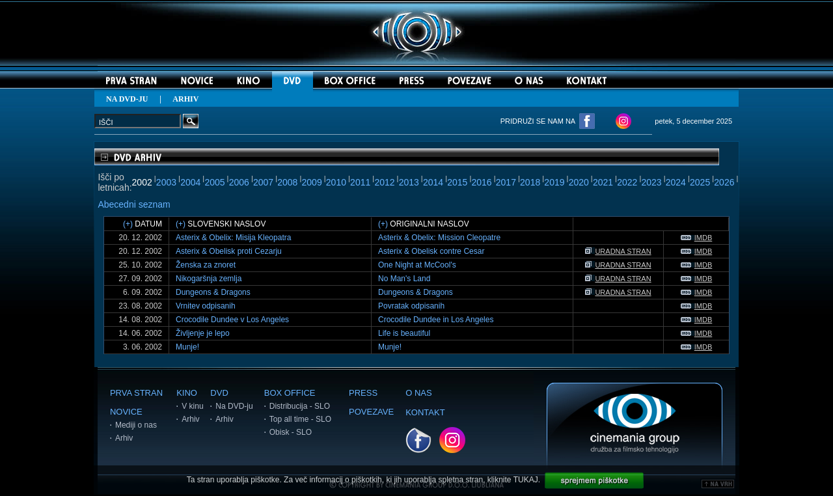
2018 (530, 182)
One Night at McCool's (417, 264)
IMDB (697, 237)
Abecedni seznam (134, 204)
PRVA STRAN (136, 393)
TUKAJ (525, 479)
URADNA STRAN (618, 251)
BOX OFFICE (290, 393)
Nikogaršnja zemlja (208, 278)
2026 (724, 182)
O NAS (418, 393)
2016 (482, 182)
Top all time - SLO (300, 419)
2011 (360, 182)
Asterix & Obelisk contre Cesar (431, 251)
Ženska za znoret (206, 264)
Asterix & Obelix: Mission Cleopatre (439, 237)
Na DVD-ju (234, 406)
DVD (219, 393)
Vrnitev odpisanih (206, 305)
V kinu (192, 406)
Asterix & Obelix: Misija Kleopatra (233, 237)
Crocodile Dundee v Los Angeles (232, 319)
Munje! (187, 346)
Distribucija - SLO (299, 406)
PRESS (363, 393)
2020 (579, 182)
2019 (554, 182)
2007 (263, 182)
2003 (166, 182)
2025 (700, 182)
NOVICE (126, 412)
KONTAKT (424, 412)
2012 (384, 182)
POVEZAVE (371, 412)
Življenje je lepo (203, 333)
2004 (190, 182)
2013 (409, 182)
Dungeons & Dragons (213, 292)
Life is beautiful (404, 333)
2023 (651, 182)
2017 (506, 182)
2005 (214, 182)
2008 (287, 182)
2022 (627, 182)
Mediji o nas (136, 425)
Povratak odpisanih (411, 305)
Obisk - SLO (290, 432)
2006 (239, 182)
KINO (186, 393)
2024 (676, 182)
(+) (128, 223)
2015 (457, 182)
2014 (433, 182)
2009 (312, 182)
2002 (142, 182)
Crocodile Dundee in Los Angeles (435, 319)
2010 (336, 182)
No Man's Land (404, 278)
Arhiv (124, 438)
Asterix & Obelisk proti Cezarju (229, 251)
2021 (603, 182)
